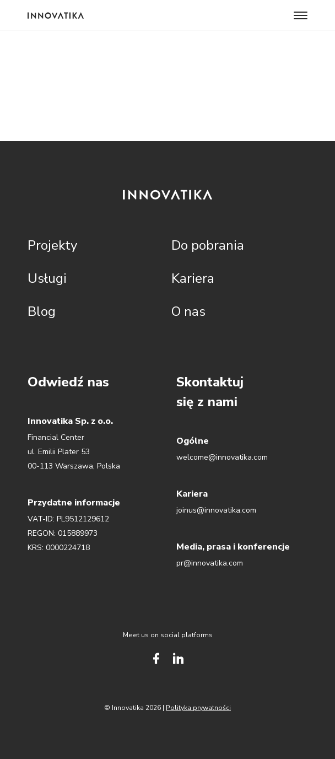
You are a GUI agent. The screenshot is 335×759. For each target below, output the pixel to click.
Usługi (47, 278)
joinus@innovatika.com (216, 510)
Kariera (192, 278)
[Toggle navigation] (300, 15)
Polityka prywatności (198, 707)
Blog (42, 311)
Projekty (52, 245)
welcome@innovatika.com (222, 457)
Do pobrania (207, 245)
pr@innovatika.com (209, 563)
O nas (188, 311)
